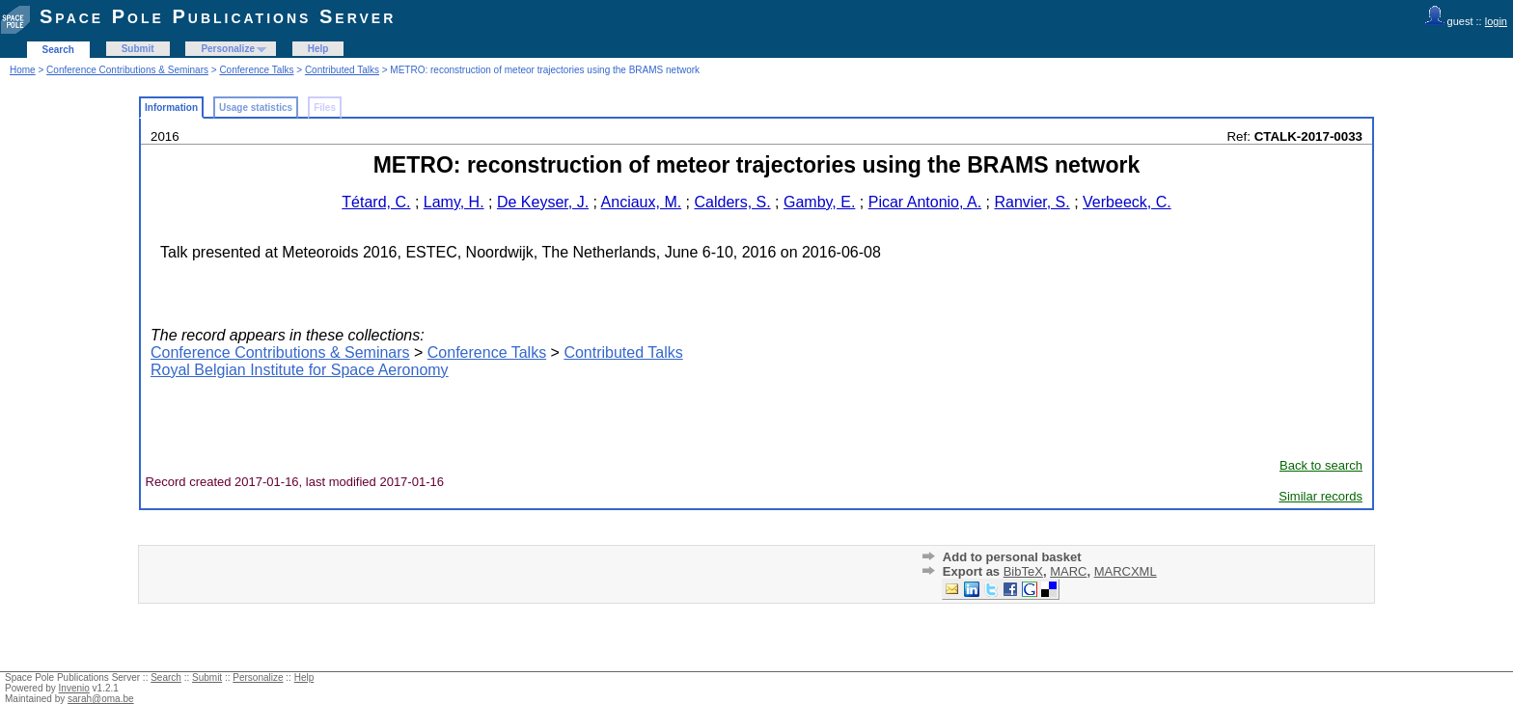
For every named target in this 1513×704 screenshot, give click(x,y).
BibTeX (1023, 571)
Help (318, 48)
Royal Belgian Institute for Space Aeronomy (300, 370)
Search (58, 49)
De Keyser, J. (543, 202)
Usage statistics (255, 107)
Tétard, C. (376, 202)
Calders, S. (733, 202)
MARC (1068, 571)
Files (325, 107)
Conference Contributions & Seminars (127, 70)
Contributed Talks (342, 70)
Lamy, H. (454, 202)
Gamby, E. (819, 202)
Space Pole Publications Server (218, 16)
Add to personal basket (1012, 557)
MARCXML (1125, 571)
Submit (138, 48)
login (1496, 21)
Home (23, 70)
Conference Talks (256, 70)
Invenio (74, 688)
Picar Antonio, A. (924, 202)
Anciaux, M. (641, 202)
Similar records (1320, 496)
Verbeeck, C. (1127, 202)
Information (171, 107)
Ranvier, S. (1031, 202)
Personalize (228, 48)
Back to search (1320, 465)
